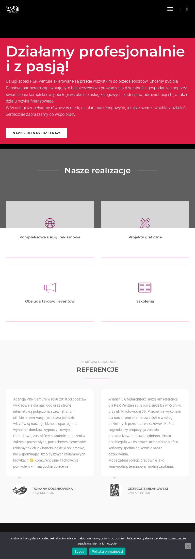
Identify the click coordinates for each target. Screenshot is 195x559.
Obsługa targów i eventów (50, 301)
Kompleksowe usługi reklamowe (50, 237)
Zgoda (79, 551)
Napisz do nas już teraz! (36, 133)
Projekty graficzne (145, 237)
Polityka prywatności (107, 551)
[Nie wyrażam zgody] (188, 546)
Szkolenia (145, 301)
